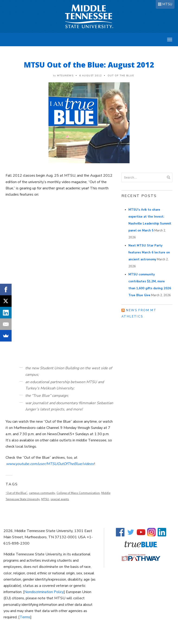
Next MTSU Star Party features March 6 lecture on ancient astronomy (149, 252)
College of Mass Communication (78, 493)
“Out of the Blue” (16, 493)
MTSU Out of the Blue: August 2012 (89, 65)
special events (60, 499)
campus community (42, 493)
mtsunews (65, 75)
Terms (25, 617)
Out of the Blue (121, 75)
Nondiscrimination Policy (44, 591)
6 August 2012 (90, 75)
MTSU (167, 4)
